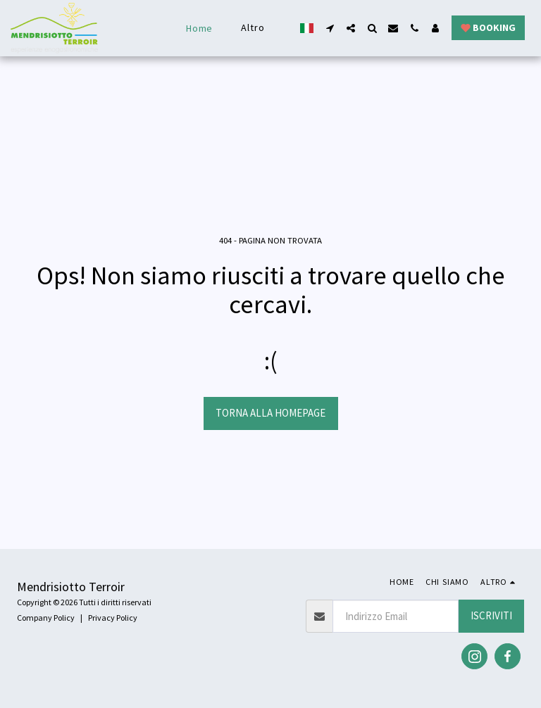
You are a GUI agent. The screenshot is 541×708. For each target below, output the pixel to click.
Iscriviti (491, 615)
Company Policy (46, 617)
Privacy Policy (112, 617)
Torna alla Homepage (270, 412)
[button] (330, 28)
